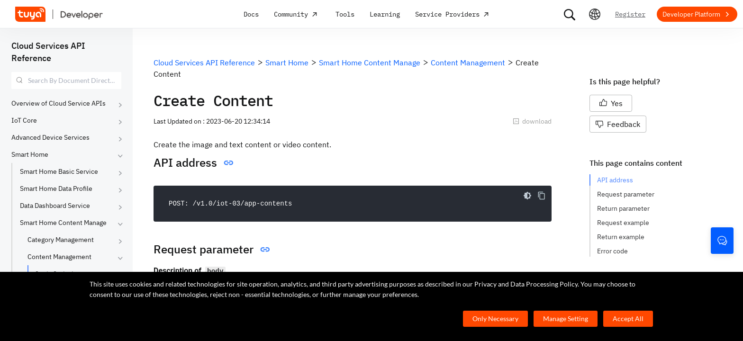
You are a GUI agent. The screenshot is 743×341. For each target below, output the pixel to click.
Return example (620, 237)
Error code (612, 251)
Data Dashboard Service (55, 205)
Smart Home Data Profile (56, 188)
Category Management (60, 239)
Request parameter (625, 194)
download (532, 121)
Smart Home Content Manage (63, 222)
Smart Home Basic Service (59, 171)
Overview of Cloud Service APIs (58, 103)
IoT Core (24, 120)
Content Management (59, 256)
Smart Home (29, 154)
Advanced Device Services (50, 137)
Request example (623, 222)
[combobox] (66, 80)
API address (615, 180)
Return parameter (623, 208)
